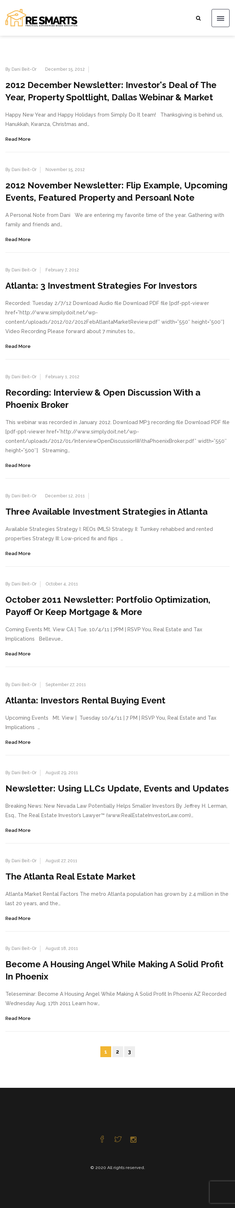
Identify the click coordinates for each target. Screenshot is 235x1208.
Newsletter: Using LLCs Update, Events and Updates (117, 788)
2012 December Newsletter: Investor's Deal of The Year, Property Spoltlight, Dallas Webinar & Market (111, 91)
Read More (18, 139)
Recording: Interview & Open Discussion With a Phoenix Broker (102, 398)
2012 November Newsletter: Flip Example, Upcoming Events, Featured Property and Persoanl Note (116, 191)
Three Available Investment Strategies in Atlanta (106, 511)
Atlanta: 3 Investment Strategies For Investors (101, 285)
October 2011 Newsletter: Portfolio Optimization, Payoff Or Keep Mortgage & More (107, 605)
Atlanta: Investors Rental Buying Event (85, 700)
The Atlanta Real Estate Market (70, 876)
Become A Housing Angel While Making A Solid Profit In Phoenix (114, 970)
